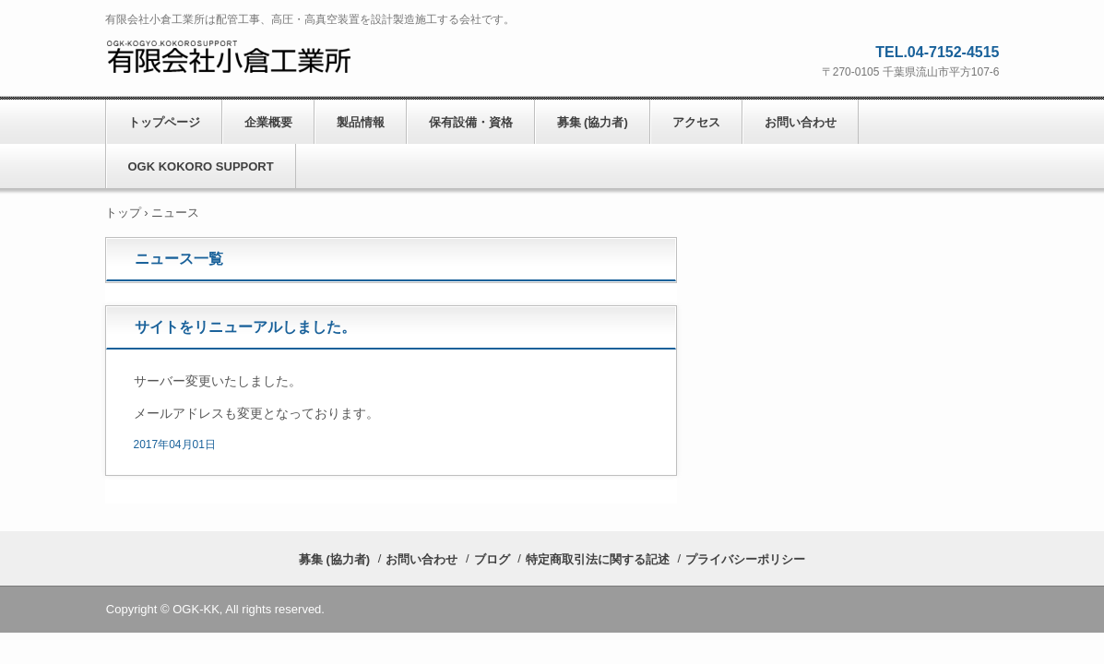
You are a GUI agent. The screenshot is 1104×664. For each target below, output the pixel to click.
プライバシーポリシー (745, 559)
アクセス (696, 122)
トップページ (164, 122)
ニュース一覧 (179, 259)
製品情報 (361, 122)
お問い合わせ (801, 122)
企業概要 (268, 122)
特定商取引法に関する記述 (598, 559)
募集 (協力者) (592, 122)
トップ (123, 212)
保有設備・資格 (471, 122)
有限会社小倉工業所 (230, 56)
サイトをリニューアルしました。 (245, 327)
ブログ (492, 559)
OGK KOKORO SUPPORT (201, 166)
